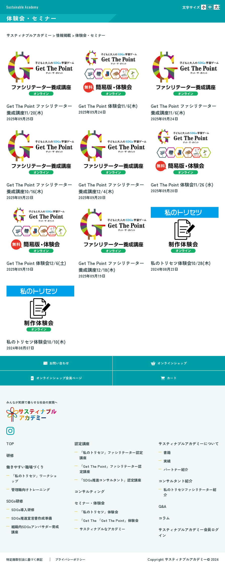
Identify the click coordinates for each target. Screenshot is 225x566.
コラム (164, 518)
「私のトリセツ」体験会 (99, 511)
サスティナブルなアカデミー (102, 528)
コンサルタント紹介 (175, 481)
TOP (10, 443)
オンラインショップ (172, 363)
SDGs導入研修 (22, 509)
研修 (10, 455)
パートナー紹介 (176, 469)
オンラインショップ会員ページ (59, 378)
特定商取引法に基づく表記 (27, 559)
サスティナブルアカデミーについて (189, 443)
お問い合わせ (59, 363)
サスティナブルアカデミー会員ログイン (189, 532)
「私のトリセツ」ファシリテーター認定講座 (111, 455)
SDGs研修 (14, 501)
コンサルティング (89, 491)
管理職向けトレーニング (30, 489)
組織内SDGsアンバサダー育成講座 (35, 529)
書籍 (167, 452)
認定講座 (82, 443)
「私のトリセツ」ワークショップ (34, 478)
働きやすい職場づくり (25, 466)
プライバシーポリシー (78, 559)
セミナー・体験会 (89, 503)
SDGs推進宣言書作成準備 (31, 518)
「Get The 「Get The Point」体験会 (109, 520)
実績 (167, 460)
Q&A (162, 506)
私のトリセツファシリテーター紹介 (190, 492)
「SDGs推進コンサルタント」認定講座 (110, 480)
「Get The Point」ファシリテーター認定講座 (110, 469)
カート (171, 378)
